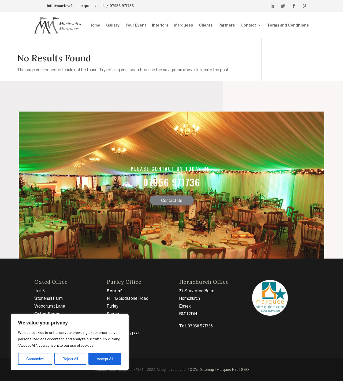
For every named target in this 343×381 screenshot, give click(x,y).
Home (95, 25)
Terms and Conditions (288, 25)
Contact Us (171, 210)
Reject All (70, 359)
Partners (226, 25)
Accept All (105, 359)
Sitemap (207, 369)
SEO (245, 369)
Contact (248, 25)
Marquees (183, 25)
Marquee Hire (227, 369)
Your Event (135, 25)
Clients (205, 25)
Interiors (160, 25)
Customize (35, 359)
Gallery (113, 25)
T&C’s (192, 369)
